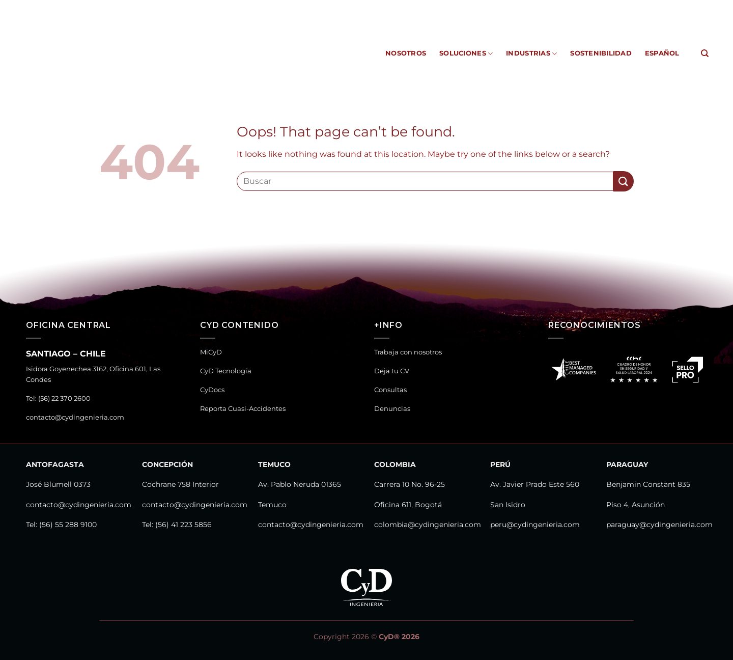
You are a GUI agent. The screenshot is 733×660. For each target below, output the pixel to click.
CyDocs (467, 7)
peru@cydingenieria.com (535, 524)
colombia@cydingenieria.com (427, 524)
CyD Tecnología (419, 7)
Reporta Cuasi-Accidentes (534, 7)
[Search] (705, 53)
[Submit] (623, 181)
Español (662, 53)
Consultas (390, 390)
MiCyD (373, 7)
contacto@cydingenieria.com (75, 417)
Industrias (531, 54)
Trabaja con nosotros (408, 352)
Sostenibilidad (601, 53)
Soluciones (466, 54)
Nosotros (405, 53)
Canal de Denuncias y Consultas (648, 7)
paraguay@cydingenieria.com (659, 524)
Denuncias (392, 409)
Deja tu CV (391, 371)
